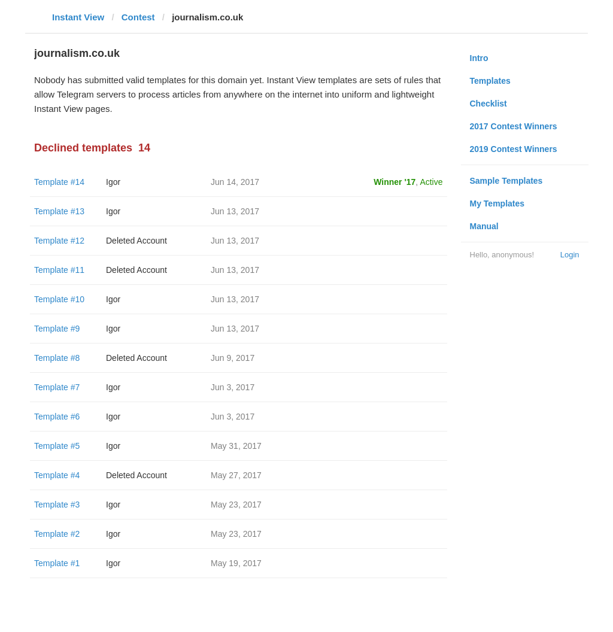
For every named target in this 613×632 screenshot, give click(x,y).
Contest (138, 17)
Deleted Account (136, 240)
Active (431, 182)
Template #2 (57, 534)
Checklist (488, 103)
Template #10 (59, 299)
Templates (490, 81)
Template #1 (57, 563)
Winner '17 (394, 182)
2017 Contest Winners (513, 126)
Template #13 (59, 211)
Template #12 (59, 240)
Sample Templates (506, 181)
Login (569, 254)
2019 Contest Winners (513, 149)
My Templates (497, 203)
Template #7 (57, 387)
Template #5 (57, 446)
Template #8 (57, 358)
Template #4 (57, 475)
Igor (113, 182)
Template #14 (59, 182)
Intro (479, 58)
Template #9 (57, 328)
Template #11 (59, 270)
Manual (484, 226)
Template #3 (57, 504)
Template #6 (57, 416)
